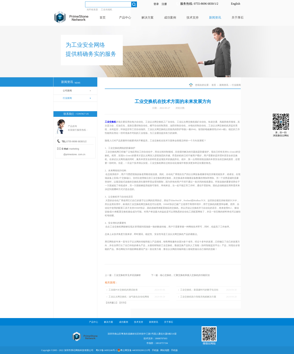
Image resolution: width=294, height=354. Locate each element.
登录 (156, 4)
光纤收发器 (92, 9)
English (235, 3)
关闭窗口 (111, 302)
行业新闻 (236, 85)
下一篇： (180, 275)
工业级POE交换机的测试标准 (123, 289)
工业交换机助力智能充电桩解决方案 (198, 296)
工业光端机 (106, 9)
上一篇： (123, 275)
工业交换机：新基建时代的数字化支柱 (199, 289)
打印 (123, 302)
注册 (164, 4)
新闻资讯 (223, 85)
